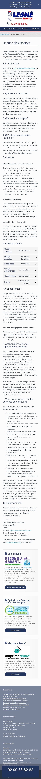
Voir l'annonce (26, 7)
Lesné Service (4, 34)
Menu (35, 29)
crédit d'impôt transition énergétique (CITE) (18, 568)
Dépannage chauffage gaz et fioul (14, 703)
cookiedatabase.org (13, 542)
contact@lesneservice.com (16, 736)
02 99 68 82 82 (18, 23)
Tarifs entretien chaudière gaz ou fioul (16, 705)
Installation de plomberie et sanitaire (15, 701)
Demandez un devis (10, 763)
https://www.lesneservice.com (24, 68)
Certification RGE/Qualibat (15, 587)
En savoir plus (15, 630)
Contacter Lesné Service (11, 709)
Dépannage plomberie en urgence (14, 699)
